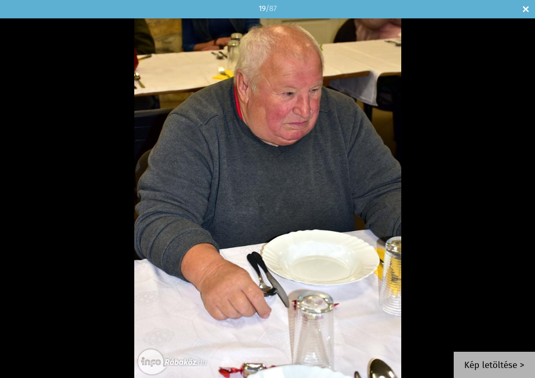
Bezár (526, 9)
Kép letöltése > (494, 366)
